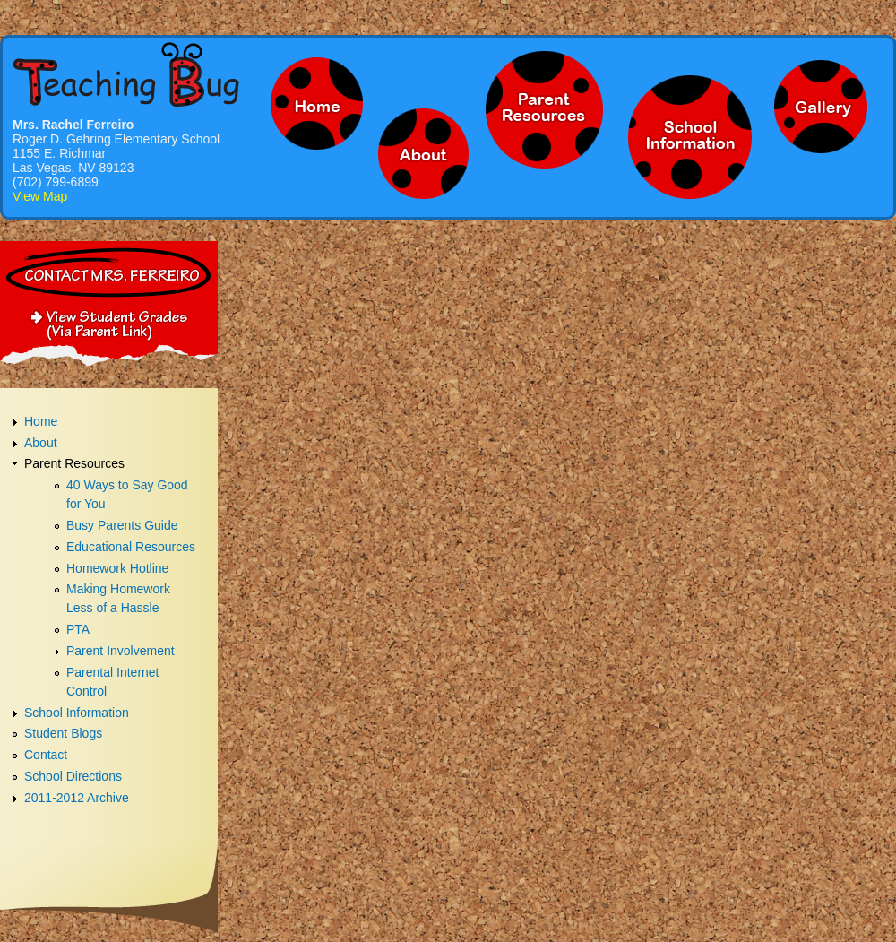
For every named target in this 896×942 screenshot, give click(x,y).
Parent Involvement (120, 651)
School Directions (73, 776)
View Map (40, 196)
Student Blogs (63, 733)
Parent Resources (74, 463)
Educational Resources (130, 547)
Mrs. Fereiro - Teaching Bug (126, 74)
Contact (45, 755)
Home (40, 421)
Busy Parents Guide (122, 525)
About (40, 443)
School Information (76, 712)
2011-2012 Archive (76, 798)
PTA (78, 629)
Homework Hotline (117, 568)
